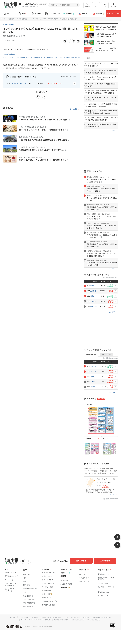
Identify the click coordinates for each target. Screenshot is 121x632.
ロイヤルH (93, 306)
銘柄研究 (37, 13)
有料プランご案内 (113, 14)
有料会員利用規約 (78, 619)
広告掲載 (34, 617)
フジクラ (93, 366)
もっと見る (73, 108)
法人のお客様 (106, 561)
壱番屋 (92, 286)
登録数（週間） (91, 355)
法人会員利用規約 (94, 619)
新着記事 (11, 19)
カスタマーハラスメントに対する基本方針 (35, 619)
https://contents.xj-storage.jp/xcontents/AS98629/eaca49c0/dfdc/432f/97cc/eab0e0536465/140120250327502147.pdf (41, 57)
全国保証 (93, 291)
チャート (96, 5)
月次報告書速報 (22, 19)
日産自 (92, 296)
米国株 (83, 14)
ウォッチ (104, 5)
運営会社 (11, 617)
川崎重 (92, 387)
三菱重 (92, 382)
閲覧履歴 (87, 5)
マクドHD (93, 301)
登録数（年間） (106, 354)
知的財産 (87, 617)
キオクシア (93, 376)
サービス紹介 (22, 617)
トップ (7, 14)
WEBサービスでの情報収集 (51, 617)
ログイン (113, 5)
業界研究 (68, 13)
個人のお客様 (83, 561)
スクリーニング (53, 13)
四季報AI (99, 14)
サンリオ (93, 371)
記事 (22, 13)
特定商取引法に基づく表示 (103, 617)
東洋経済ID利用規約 (61, 619)
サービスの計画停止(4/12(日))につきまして (30, 4)
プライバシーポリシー (72, 617)
